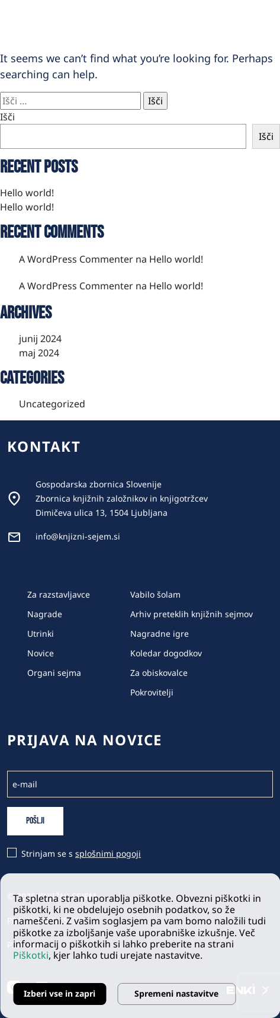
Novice (40, 653)
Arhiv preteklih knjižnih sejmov (191, 614)
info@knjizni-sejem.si (78, 536)
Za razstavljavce (58, 594)
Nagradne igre (159, 633)
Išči (7, 116)
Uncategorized (52, 403)
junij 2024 (40, 338)
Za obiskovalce (159, 672)
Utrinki (40, 633)
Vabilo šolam (155, 594)
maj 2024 (39, 352)
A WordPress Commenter (76, 259)
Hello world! (27, 192)
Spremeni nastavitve (176, 993)
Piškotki (31, 955)
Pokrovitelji (151, 692)
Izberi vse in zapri (59, 993)
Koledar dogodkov (166, 653)
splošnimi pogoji (108, 853)
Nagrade (44, 614)
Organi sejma (54, 672)
